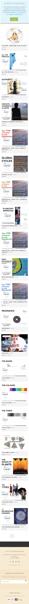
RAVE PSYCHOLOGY (10, 277)
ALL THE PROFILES (10, 72)
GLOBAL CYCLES (9, 174)
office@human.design (18, 551)
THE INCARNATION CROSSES (13, 527)
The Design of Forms (10, 452)
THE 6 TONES (8, 427)
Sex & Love (7, 353)
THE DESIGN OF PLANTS (11, 477)
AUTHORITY (7, 97)
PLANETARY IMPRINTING (11, 225)
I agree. (14, 19)
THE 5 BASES (8, 378)
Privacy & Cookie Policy (15, 14)
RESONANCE (8, 328)
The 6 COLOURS (9, 402)
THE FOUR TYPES (9, 502)
